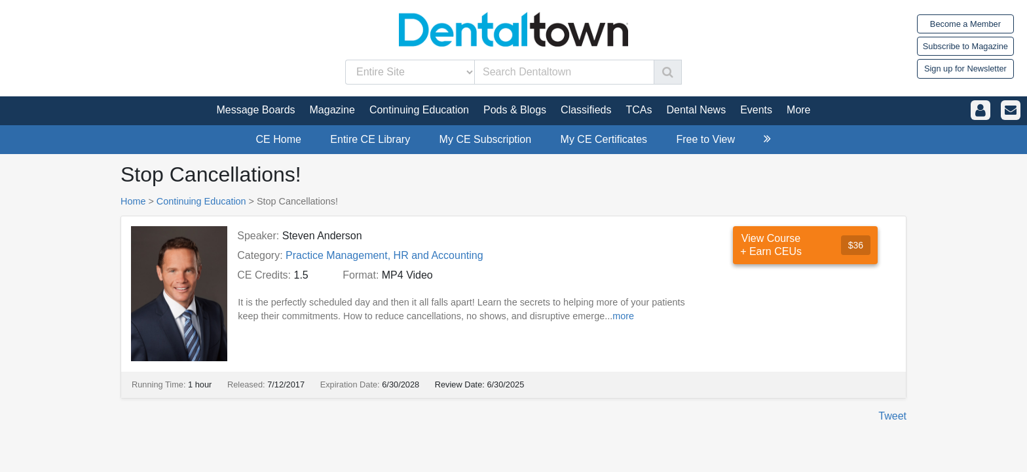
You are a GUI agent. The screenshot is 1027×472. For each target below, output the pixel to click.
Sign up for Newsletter (965, 68)
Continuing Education (201, 201)
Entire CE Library (370, 139)
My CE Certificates (604, 139)
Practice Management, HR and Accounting (384, 255)
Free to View (705, 139)
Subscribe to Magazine (965, 46)
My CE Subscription (485, 139)
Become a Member (965, 24)
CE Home (278, 139)
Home (133, 201)
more (623, 316)
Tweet (892, 416)
